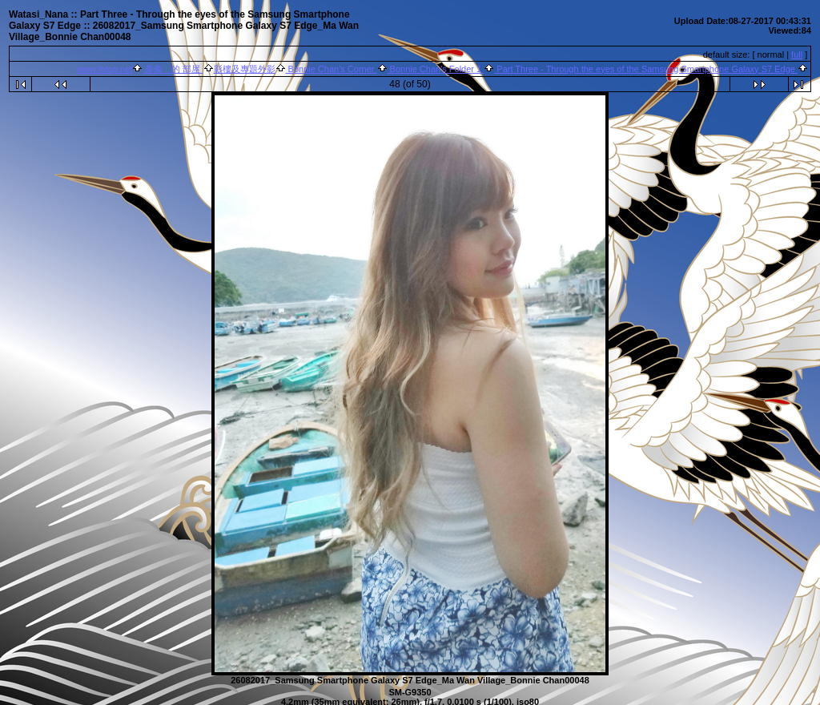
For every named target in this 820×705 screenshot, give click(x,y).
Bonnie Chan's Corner (331, 69)
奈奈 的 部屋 (173, 69)
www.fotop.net (104, 69)
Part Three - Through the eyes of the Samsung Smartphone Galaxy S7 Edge (646, 69)
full (796, 54)
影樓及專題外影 (244, 69)
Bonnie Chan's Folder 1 (436, 69)
